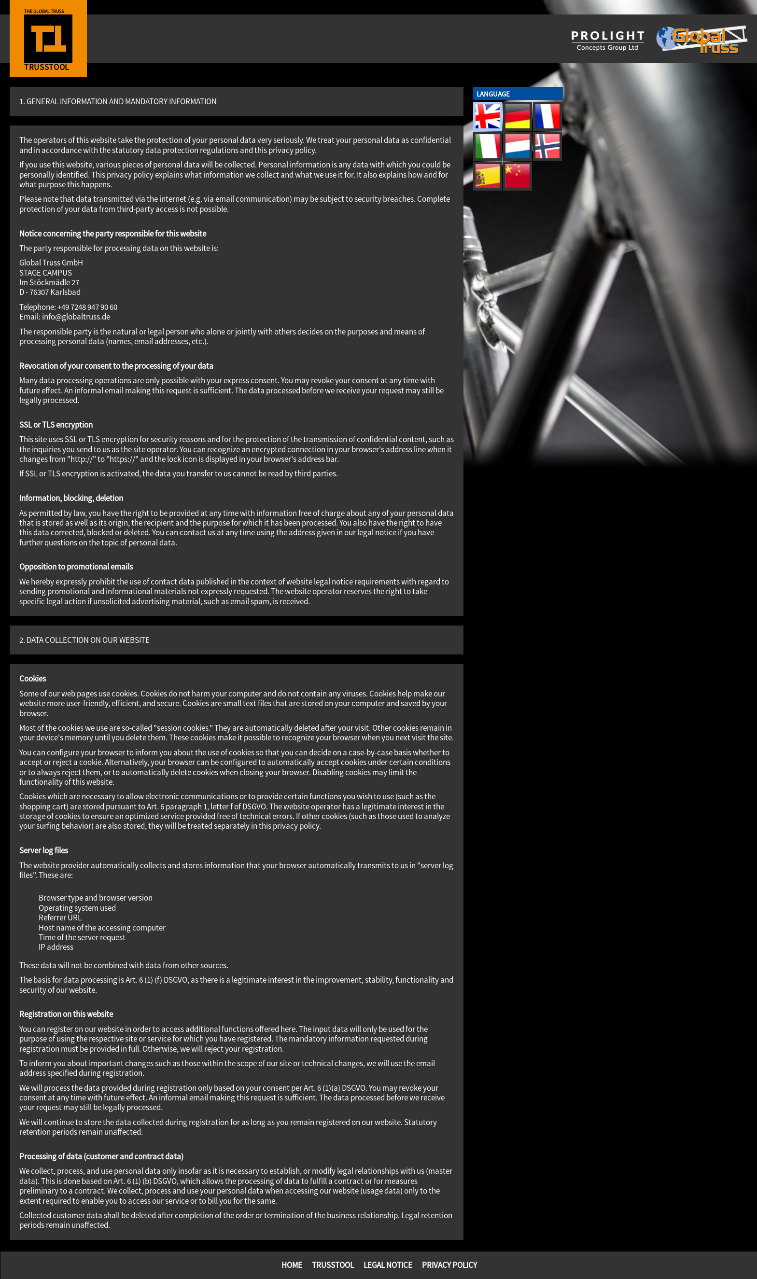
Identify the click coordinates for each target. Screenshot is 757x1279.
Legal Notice (388, 1265)
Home (291, 1265)
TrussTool (333, 1265)
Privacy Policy (449, 1265)
